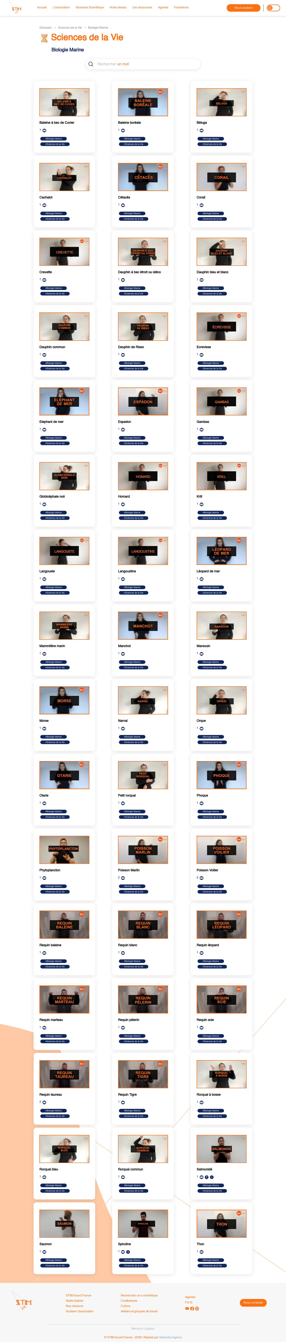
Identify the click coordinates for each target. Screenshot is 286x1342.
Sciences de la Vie (70, 27)
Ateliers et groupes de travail (139, 1311)
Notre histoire (74, 1301)
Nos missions (74, 1306)
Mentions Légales (143, 1328)
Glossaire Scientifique (90, 7)
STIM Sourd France (78, 1295)
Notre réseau (118, 7)
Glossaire (45, 27)
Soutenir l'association (80, 1311)
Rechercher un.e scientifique (139, 1295)
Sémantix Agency (170, 1337)
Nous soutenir (244, 8)
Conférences (129, 1301)
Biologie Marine (98, 27)
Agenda (163, 7)
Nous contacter (253, 1302)
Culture (125, 1306)
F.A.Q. (189, 1302)
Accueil (42, 7)
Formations (181, 7)
